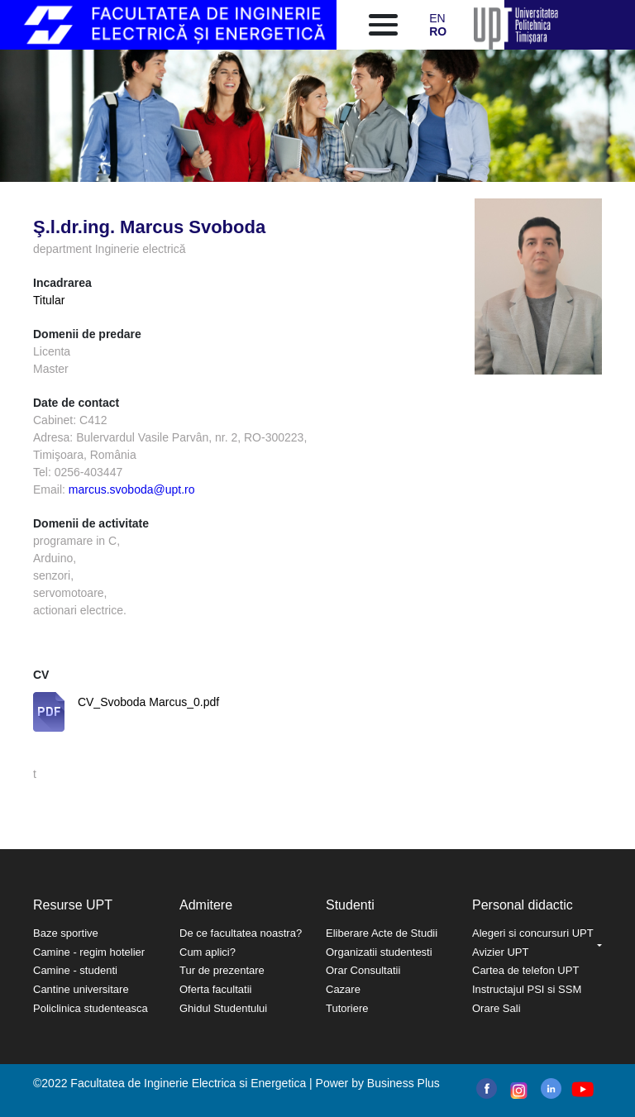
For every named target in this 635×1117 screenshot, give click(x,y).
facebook (486, 1088)
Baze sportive (65, 933)
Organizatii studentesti (379, 952)
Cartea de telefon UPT (525, 970)
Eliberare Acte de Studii (381, 933)
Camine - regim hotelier (89, 952)
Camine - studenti (75, 970)
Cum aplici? (207, 952)
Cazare (343, 989)
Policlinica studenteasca (90, 1008)
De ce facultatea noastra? (240, 933)
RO (437, 31)
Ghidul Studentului (223, 1008)
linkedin (551, 1088)
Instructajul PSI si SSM (526, 989)
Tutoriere (347, 1008)
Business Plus (403, 1083)
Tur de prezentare (222, 970)
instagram (517, 1090)
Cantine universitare (81, 989)
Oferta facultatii (215, 989)
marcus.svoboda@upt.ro (132, 489)
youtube (581, 1089)
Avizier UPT (500, 952)
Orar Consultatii (363, 970)
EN (437, 18)
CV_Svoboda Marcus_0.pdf (148, 702)
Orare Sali (496, 1008)
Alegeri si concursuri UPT (533, 933)
